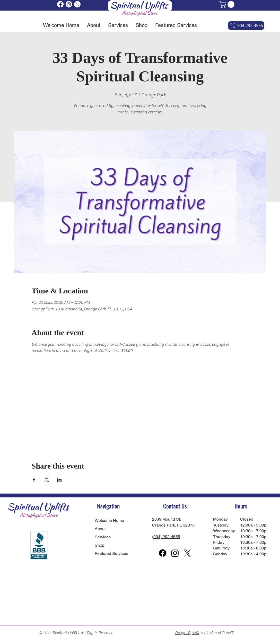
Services (103, 537)
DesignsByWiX (187, 633)
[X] (77, 4)
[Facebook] (60, 4)
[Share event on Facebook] (34, 480)
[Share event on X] (46, 480)
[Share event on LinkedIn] (59, 480)
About (100, 528)
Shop (99, 545)
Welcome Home (108, 520)
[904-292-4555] (246, 25)
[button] (227, 4)
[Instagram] (69, 4)
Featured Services (108, 553)
